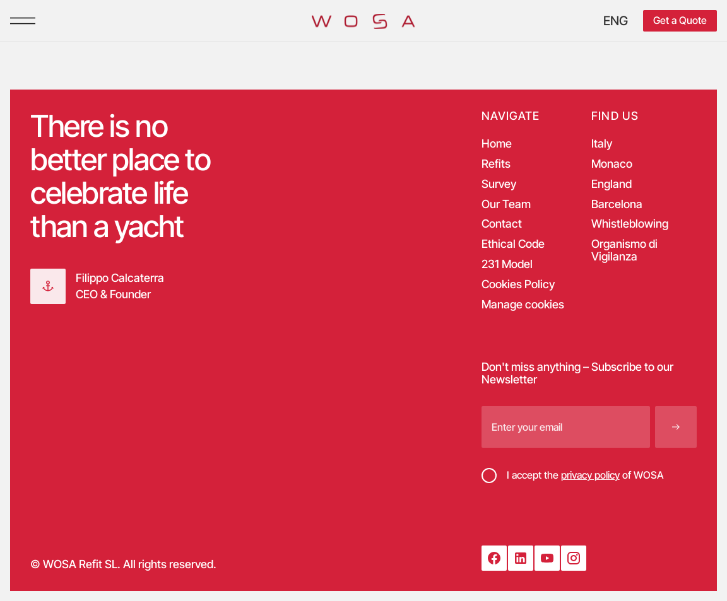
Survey (499, 184)
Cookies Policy (518, 284)
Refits (496, 164)
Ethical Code (513, 244)
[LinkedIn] (520, 558)
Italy (601, 143)
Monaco (611, 164)
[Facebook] (494, 558)
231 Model (507, 264)
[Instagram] (573, 558)
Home (497, 143)
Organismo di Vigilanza (624, 250)
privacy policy (590, 475)
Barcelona (616, 204)
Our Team (506, 204)
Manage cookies (523, 304)
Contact (502, 224)
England (611, 184)
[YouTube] (547, 558)
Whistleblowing (629, 224)
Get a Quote (680, 20)
